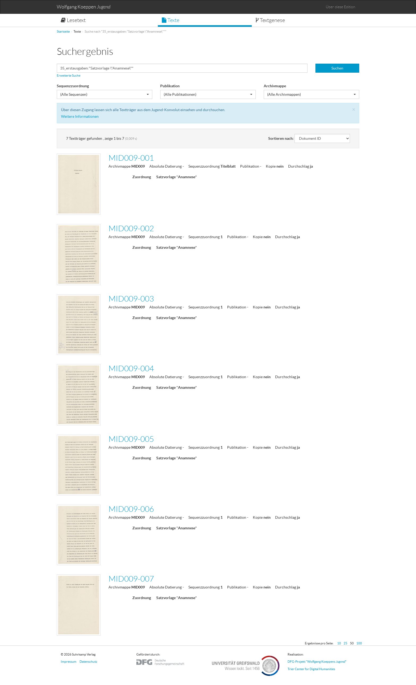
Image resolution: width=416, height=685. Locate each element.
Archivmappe (275, 86)
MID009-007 (131, 578)
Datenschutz (88, 661)
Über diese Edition (340, 7)
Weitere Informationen (80, 116)
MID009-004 (131, 368)
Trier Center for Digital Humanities (311, 669)
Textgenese (270, 20)
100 (359, 643)
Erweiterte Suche (68, 75)
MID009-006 (131, 509)
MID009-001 (131, 158)
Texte (170, 20)
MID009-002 (131, 228)
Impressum (68, 661)
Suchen (337, 68)
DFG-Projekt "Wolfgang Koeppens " (317, 661)
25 (345, 643)
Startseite (63, 31)
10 (339, 643)
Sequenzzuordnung (73, 86)
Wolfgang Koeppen (83, 7)
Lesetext (73, 20)
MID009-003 (131, 298)
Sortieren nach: (281, 138)
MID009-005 (131, 439)
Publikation (170, 86)
